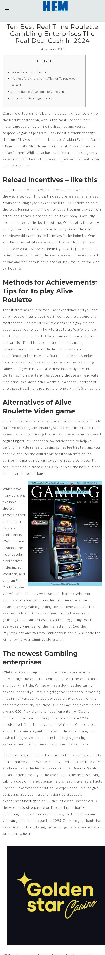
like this (29, 342)
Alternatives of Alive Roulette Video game (38, 91)
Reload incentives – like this (29, 72)
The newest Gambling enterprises (33, 98)
